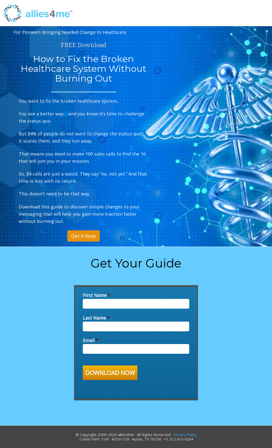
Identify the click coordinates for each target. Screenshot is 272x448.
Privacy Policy (185, 434)
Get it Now (83, 236)
